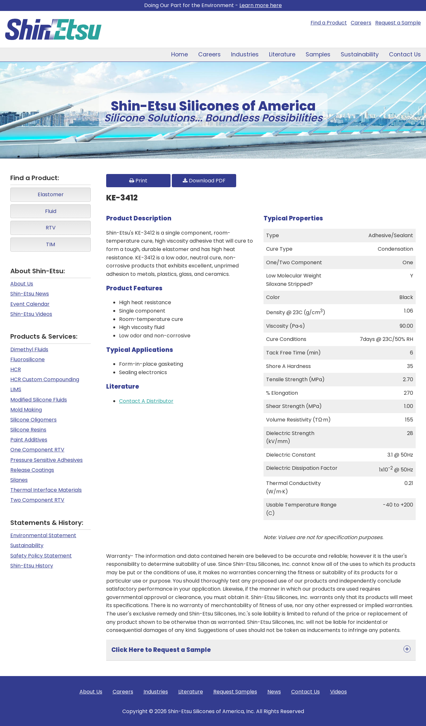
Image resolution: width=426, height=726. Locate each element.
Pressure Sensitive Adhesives (46, 460)
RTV (51, 227)
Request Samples (235, 691)
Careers (361, 22)
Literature (282, 54)
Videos (338, 691)
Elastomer (51, 194)
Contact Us (405, 54)
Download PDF (204, 180)
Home (179, 54)
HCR (15, 369)
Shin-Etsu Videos (31, 314)
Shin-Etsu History (31, 566)
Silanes (19, 480)
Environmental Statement (43, 535)
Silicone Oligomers (33, 420)
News (274, 691)
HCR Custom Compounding (44, 379)
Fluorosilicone (27, 359)
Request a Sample (398, 22)
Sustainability (360, 54)
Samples (318, 54)
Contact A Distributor (146, 401)
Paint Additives (28, 440)
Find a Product (328, 22)
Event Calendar (30, 304)
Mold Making (26, 410)
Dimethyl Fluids (29, 349)
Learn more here (260, 5)
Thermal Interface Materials (46, 490)
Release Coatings (32, 470)
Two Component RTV (37, 500)
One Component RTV (37, 450)
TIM (50, 244)
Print (138, 180)
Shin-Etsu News (29, 294)
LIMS (15, 389)
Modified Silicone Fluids (38, 400)
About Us (21, 284)
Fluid (50, 211)
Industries (245, 54)
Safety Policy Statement (41, 556)
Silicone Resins (28, 430)
